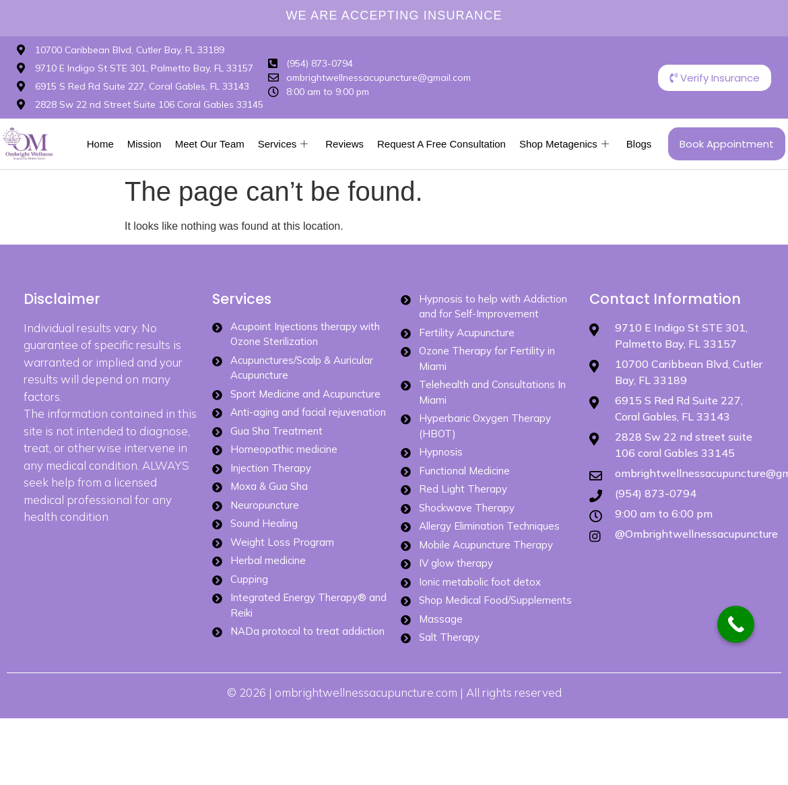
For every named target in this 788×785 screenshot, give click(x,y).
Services (283, 144)
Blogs (639, 144)
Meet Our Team (209, 144)
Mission (144, 144)
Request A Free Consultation (441, 144)
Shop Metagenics (564, 144)
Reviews (344, 144)
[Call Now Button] (735, 624)
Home (100, 144)
